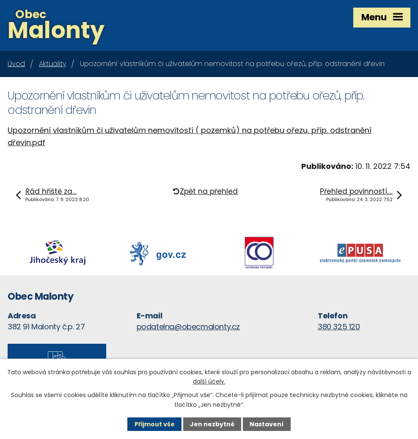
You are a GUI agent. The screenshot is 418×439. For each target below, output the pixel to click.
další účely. (209, 381)
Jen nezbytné (212, 424)
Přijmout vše (155, 424)
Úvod (16, 64)
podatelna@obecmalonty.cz (188, 326)
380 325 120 (339, 326)
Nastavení (266, 424)
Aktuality (52, 64)
